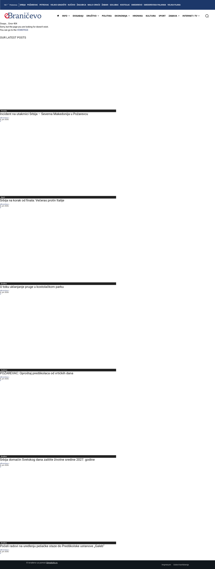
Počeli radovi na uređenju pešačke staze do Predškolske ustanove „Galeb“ (52, 546)
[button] (207, 15)
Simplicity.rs (52, 563)
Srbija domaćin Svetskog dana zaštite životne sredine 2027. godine (47, 459)
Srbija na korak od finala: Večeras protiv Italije (32, 200)
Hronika (4, 111)
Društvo (4, 284)
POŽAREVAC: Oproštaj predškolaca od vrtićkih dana (36, 373)
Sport (3, 197)
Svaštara (4, 370)
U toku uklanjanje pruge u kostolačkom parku (32, 287)
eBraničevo (4, 118)
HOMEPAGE (22, 30)
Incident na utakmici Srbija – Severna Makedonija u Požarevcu (44, 114)
